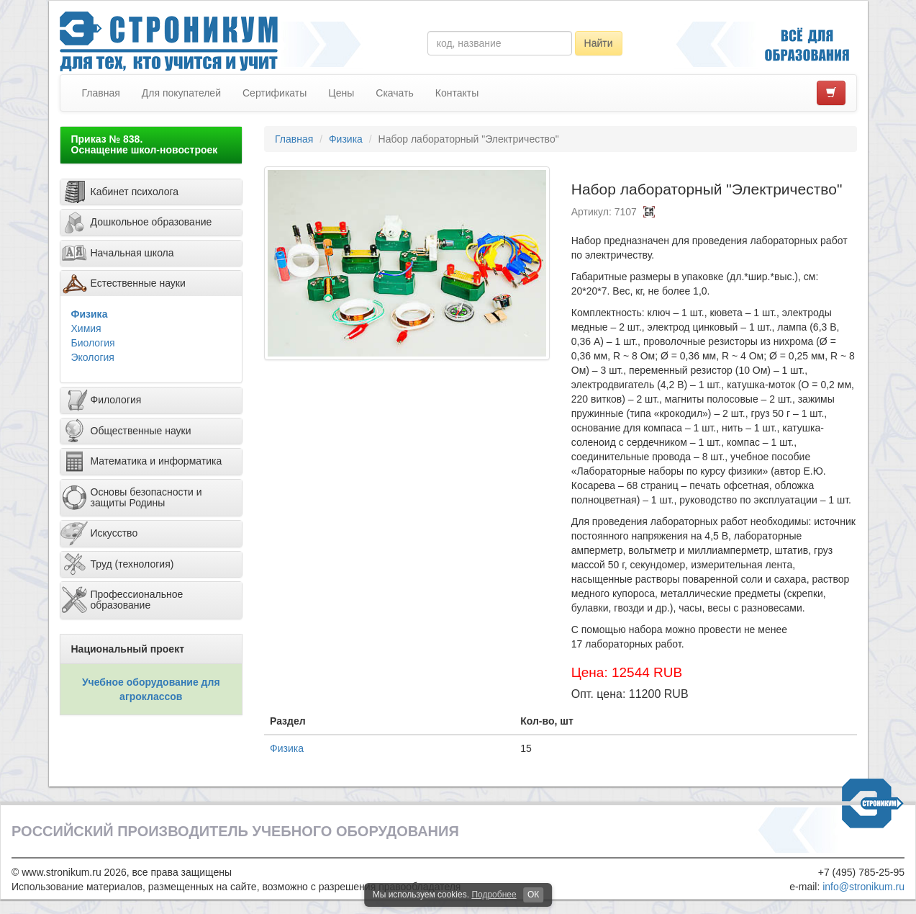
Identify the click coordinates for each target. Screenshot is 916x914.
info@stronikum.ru (863, 886)
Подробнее (493, 895)
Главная (101, 93)
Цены (341, 93)
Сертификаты (274, 93)
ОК (533, 895)
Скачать (395, 93)
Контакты (457, 93)
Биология (93, 343)
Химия (86, 328)
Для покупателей (181, 93)
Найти (598, 43)
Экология (92, 357)
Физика (89, 314)
